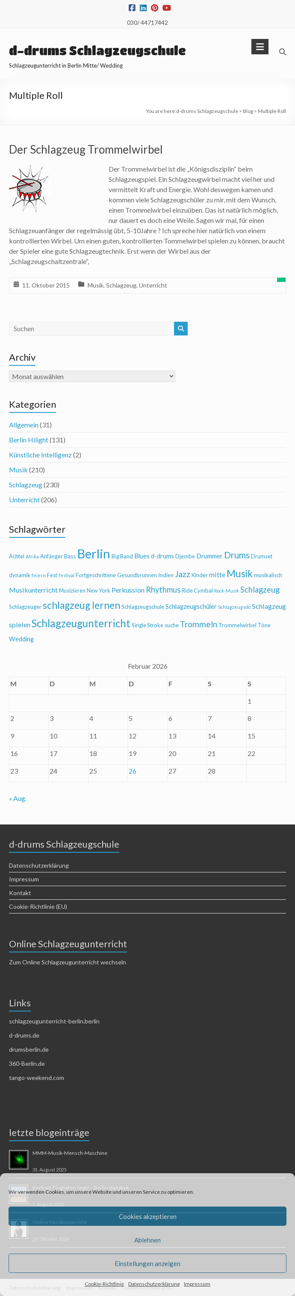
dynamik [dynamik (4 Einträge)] (19, 575)
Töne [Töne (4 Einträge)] (264, 625)
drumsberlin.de (29, 1049)
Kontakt (20, 892)
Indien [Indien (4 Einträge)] (166, 575)
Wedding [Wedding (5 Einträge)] (21, 639)
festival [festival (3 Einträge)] (66, 575)
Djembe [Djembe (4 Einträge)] (185, 556)
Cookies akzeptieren (148, 1216)
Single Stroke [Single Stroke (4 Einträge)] (147, 625)
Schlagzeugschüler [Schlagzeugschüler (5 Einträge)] (191, 606)
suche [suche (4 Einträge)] (172, 625)
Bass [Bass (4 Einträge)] (70, 556)
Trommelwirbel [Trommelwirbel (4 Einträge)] (237, 625)
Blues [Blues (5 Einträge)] (142, 556)
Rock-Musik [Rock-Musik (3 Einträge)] (226, 590)
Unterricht (153, 285)
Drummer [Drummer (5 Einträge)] (209, 556)
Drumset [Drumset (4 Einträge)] (261, 556)
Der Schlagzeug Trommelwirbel (86, 149)
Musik (95, 285)
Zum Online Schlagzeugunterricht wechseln (67, 962)
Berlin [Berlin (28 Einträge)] (93, 553)
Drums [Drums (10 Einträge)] (237, 555)
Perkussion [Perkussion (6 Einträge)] (128, 590)
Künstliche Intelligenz (40, 455)
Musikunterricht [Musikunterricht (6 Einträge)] (33, 590)
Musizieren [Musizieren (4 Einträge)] (72, 590)
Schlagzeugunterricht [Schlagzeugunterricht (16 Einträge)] (81, 623)
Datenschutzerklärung (154, 1284)
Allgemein (23, 425)
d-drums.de (24, 1035)
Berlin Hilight (28, 440)
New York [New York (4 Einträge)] (98, 590)
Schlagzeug (121, 285)
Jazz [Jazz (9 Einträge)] (182, 574)
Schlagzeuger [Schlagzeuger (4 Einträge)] (25, 606)
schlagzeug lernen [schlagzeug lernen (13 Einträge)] (81, 605)
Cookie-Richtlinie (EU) (38, 906)
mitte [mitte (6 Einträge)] (217, 574)
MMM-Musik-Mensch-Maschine (69, 1153)
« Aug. (18, 798)
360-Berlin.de (27, 1063)
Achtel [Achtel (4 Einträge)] (16, 556)
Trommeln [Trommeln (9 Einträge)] (198, 624)
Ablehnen (147, 1240)
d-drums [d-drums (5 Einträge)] (162, 556)
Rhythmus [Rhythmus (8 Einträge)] (163, 589)
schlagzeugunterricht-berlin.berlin (54, 1021)
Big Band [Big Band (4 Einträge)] (122, 556)
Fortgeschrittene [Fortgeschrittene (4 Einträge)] (96, 575)
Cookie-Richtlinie (104, 1284)
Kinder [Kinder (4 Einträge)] (200, 575)
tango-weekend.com (36, 1077)
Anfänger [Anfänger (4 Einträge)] (51, 556)
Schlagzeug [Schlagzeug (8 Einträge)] (260, 589)
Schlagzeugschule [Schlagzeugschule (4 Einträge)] (142, 606)
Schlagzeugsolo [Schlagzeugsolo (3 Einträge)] (234, 607)
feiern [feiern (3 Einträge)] (39, 575)
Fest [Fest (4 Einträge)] (52, 575)
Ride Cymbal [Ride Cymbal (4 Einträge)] (197, 590)
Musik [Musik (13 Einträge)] (240, 573)
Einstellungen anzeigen (147, 1263)
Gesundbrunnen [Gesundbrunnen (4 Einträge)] (137, 575)
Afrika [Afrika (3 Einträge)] (32, 556)
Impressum (197, 1284)
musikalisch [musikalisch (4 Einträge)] (268, 575)
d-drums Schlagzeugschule (97, 50)
